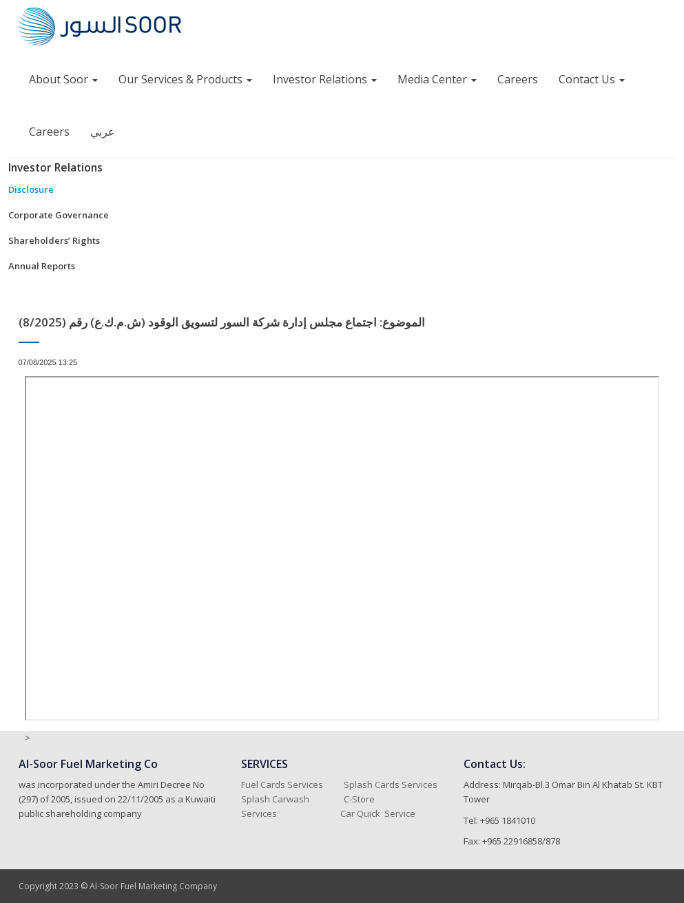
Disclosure (31, 189)
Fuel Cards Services (282, 784)
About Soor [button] (63, 79)
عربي (102, 131)
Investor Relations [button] (325, 79)
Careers (517, 79)
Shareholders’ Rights (54, 240)
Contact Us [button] (592, 79)
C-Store (360, 799)
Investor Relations (55, 167)
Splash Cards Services (390, 784)
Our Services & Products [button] (185, 79)
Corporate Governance (58, 215)
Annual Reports (41, 266)
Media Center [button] (437, 79)
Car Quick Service (377, 813)
